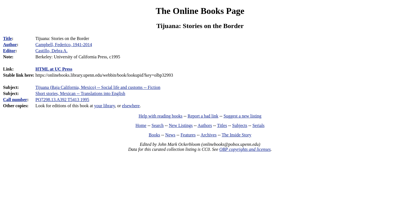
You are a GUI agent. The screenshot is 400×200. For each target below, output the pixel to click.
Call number (15, 99)
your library (104, 105)
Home (141, 125)
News (170, 134)
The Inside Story (236, 134)
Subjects (239, 125)
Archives (209, 134)
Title (7, 38)
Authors (205, 125)
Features (188, 134)
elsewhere (131, 105)
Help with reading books (160, 116)
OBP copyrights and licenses (245, 149)
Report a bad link (203, 116)
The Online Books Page (200, 11)
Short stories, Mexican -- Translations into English (80, 93)
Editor (9, 50)
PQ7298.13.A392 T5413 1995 (62, 99)
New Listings (181, 125)
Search (158, 125)
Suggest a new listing (242, 116)
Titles (222, 125)
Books (154, 134)
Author (10, 44)
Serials (258, 125)
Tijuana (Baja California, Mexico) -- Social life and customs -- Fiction (98, 87)
